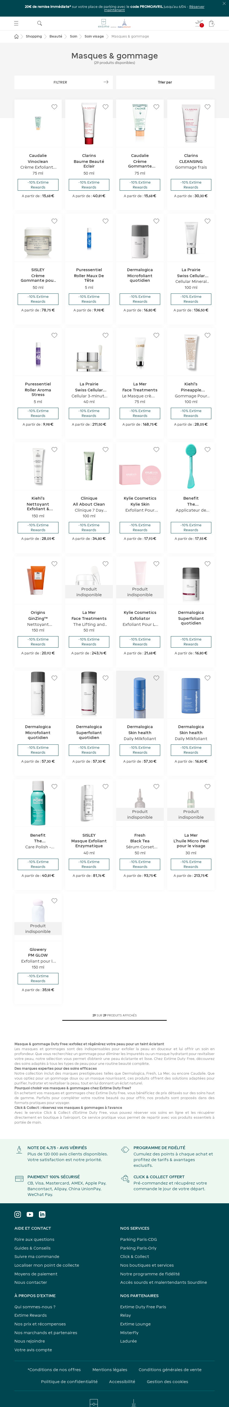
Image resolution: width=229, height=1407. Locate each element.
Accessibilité (122, 1365)
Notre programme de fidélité (150, 1257)
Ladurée (128, 1324)
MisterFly (129, 1316)
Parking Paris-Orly (138, 1231)
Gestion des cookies (167, 1365)
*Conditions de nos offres (54, 1353)
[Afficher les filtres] (63, 66)
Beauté (55, 20)
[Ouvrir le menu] (16, 7)
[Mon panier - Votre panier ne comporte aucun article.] (212, 7)
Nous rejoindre (29, 1324)
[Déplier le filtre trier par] (165, 66)
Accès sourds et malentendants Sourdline (163, 1265)
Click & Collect (134, 1240)
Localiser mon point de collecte (46, 1248)
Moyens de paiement (35, 1257)
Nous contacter (30, 1265)
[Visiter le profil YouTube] (30, 1198)
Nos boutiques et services (147, 1248)
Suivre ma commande (36, 1240)
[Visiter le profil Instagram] (17, 1198)
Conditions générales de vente (170, 1353)
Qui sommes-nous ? (34, 1290)
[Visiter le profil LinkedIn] (42, 1198)
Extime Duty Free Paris (143, 1290)
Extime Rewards (30, 1299)
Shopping (34, 20)
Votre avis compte (33, 1333)
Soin (73, 20)
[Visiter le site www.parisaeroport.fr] (114, 1391)
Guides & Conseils (32, 1231)
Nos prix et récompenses (40, 1307)
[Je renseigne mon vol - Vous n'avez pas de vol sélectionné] (199, 7)
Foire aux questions (34, 1222)
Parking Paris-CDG (138, 1222)
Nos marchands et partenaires (45, 1316)
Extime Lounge (135, 1307)
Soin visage (94, 20)
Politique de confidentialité (69, 1365)
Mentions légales (109, 1353)
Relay (125, 1299)
